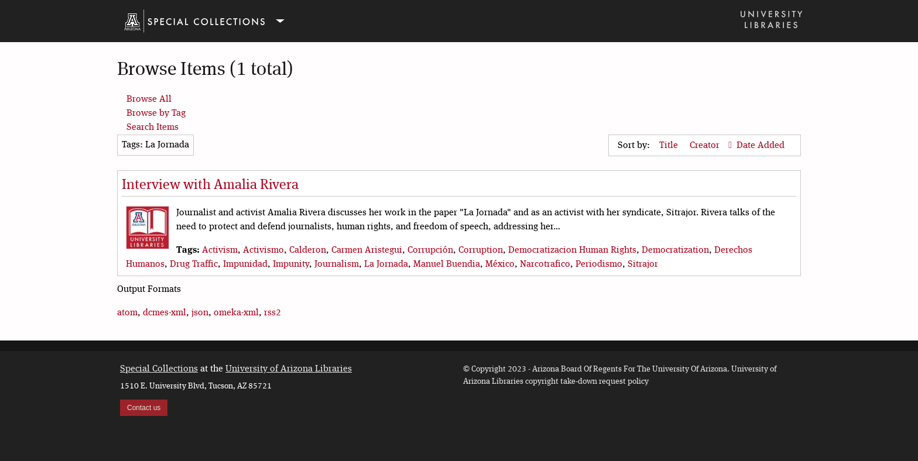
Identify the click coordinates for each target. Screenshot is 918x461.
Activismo (263, 250)
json (199, 313)
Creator (706, 145)
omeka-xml (236, 313)
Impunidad (245, 264)
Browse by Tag (156, 113)
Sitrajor (643, 264)
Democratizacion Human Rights (572, 250)
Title (669, 145)
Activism (220, 250)
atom (127, 313)
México (500, 264)
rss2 (272, 313)
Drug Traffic (194, 264)
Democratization (675, 250)
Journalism (336, 264)
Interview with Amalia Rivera (210, 185)
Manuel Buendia (446, 264)
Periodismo (599, 264)
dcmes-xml (164, 313)
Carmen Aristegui (366, 250)
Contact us (143, 408)
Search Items (152, 127)
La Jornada (386, 264)
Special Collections (159, 369)
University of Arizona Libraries (288, 369)
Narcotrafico (545, 264)
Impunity (291, 264)
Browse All (149, 99)
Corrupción (430, 250)
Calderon (307, 250)
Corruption (480, 250)
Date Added (761, 145)
